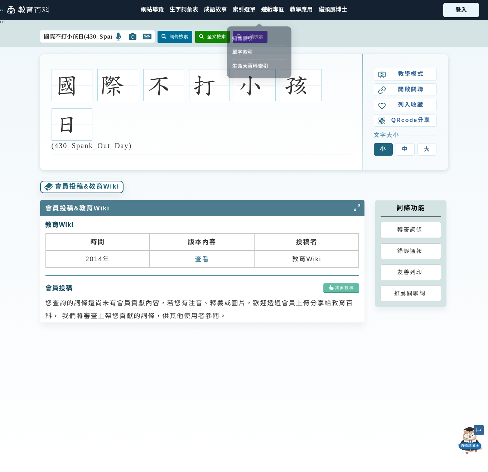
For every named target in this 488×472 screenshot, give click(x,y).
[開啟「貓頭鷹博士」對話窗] (470, 440)
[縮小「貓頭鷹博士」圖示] (479, 430)
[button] (243, 10)
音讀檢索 (250, 36)
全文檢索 (212, 36)
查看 (202, 259)
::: (2, 9)
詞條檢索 (174, 36)
